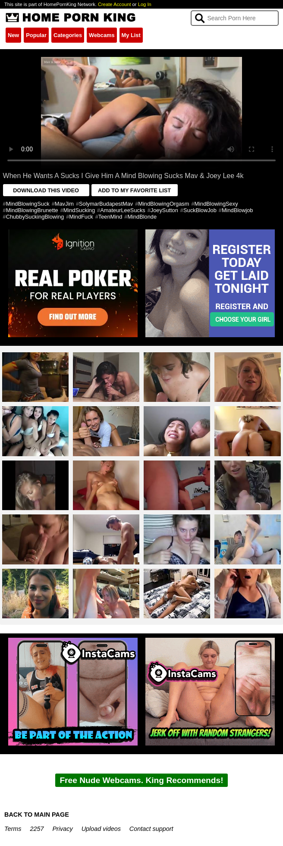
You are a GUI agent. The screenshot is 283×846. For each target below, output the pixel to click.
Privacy (62, 828)
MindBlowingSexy (216, 204)
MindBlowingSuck (28, 204)
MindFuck (81, 216)
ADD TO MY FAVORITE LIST (134, 190)
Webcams (102, 35)
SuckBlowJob (200, 210)
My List (131, 35)
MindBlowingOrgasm (163, 204)
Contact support (151, 828)
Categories (67, 35)
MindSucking (79, 210)
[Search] (234, 18)
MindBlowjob (237, 210)
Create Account (114, 4)
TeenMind (110, 216)
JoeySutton (164, 210)
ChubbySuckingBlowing (35, 216)
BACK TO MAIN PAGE (36, 814)
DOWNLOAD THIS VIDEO (46, 190)
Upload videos (101, 828)
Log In (144, 4)
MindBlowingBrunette (32, 210)
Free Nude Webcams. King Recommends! (141, 780)
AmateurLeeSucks (122, 210)
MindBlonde (142, 216)
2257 (37, 828)
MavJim (64, 204)
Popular (36, 35)
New (13, 35)
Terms (12, 828)
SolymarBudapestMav (106, 204)
